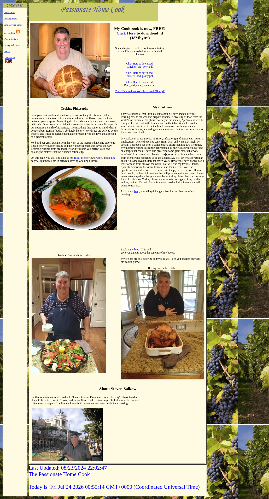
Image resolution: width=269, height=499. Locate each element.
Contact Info (9, 12)
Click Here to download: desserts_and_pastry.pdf (139, 74)
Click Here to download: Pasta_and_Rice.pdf (140, 91)
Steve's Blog (12, 33)
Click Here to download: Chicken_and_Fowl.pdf (139, 65)
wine (99, 157)
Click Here (126, 33)
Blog (76, 157)
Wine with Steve (11, 39)
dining (111, 157)
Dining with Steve (12, 45)
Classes (7, 51)
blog (136, 191)
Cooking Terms (10, 18)
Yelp (83, 157)
